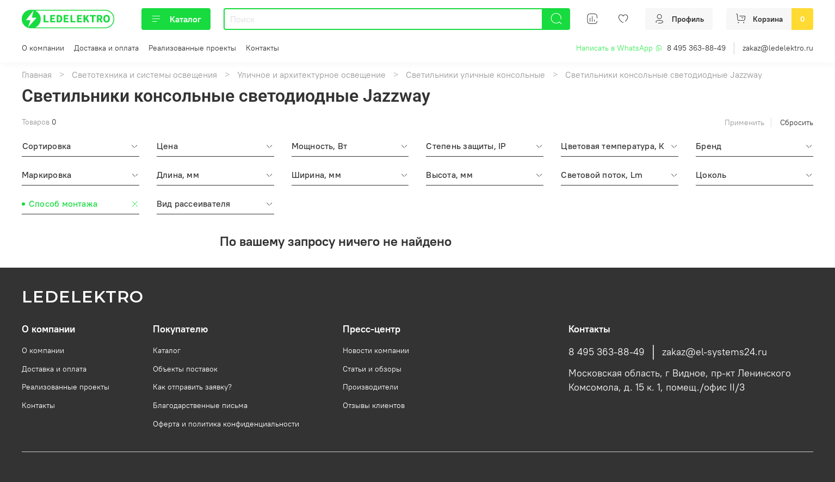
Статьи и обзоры (372, 369)
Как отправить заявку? (192, 387)
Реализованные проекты (192, 48)
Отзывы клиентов (374, 405)
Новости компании (376, 350)
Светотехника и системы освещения (144, 74)
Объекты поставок (185, 369)
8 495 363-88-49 (696, 48)
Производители (370, 387)
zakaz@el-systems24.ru (714, 352)
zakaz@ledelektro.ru (778, 48)
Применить (744, 122)
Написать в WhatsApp (619, 48)
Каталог (176, 19)
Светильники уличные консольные (475, 74)
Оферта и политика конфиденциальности (226, 424)
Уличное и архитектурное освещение (311, 74)
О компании (43, 48)
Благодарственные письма (200, 405)
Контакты (262, 48)
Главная (37, 74)
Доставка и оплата (106, 48)
